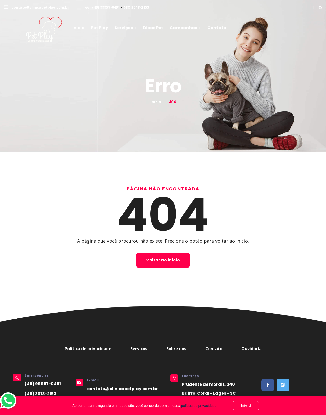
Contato (216, 28)
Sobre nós (176, 348)
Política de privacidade (88, 348)
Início (78, 28)
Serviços (124, 28)
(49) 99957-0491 (106, 7)
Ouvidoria (251, 348)
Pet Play (99, 28)
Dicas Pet (153, 28)
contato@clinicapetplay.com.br (40, 7)
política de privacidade (199, 406)
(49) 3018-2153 (136, 7)
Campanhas (183, 28)
